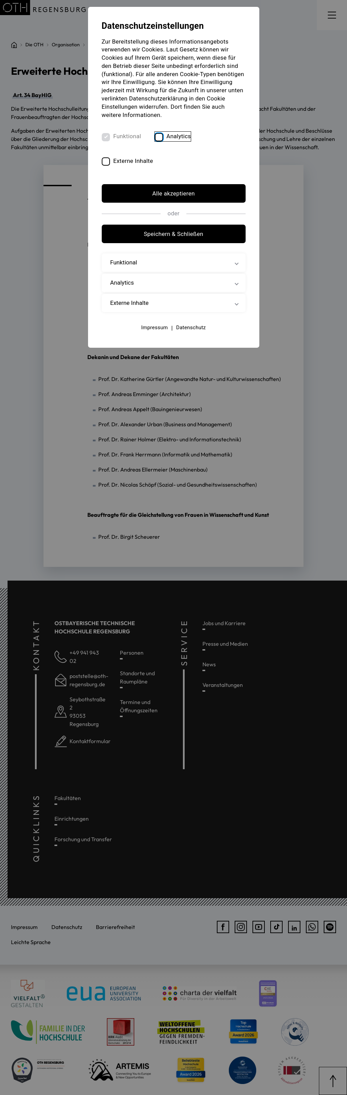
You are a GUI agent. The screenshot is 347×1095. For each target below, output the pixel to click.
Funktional (127, 136)
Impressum (154, 327)
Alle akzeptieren (173, 193)
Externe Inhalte (133, 160)
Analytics (178, 136)
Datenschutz (191, 327)
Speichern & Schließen (173, 233)
